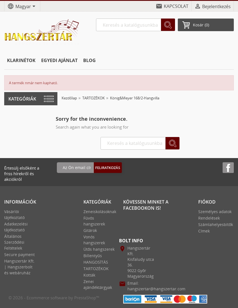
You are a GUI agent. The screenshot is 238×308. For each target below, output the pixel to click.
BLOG (89, 60)
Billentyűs (92, 255)
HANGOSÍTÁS (95, 262)
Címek (204, 231)
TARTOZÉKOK (96, 268)
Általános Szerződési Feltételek (14, 242)
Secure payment (19, 254)
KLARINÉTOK (21, 60)
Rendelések (209, 218)
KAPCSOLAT (176, 6)
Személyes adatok (215, 211)
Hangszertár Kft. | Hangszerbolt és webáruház (19, 266)
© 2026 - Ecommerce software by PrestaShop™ (53, 297)
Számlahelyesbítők (215, 224)
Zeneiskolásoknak (99, 211)
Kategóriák (22, 99)
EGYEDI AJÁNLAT (59, 60)
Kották (89, 275)
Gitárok (90, 230)
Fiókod (207, 202)
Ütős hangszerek (99, 249)
